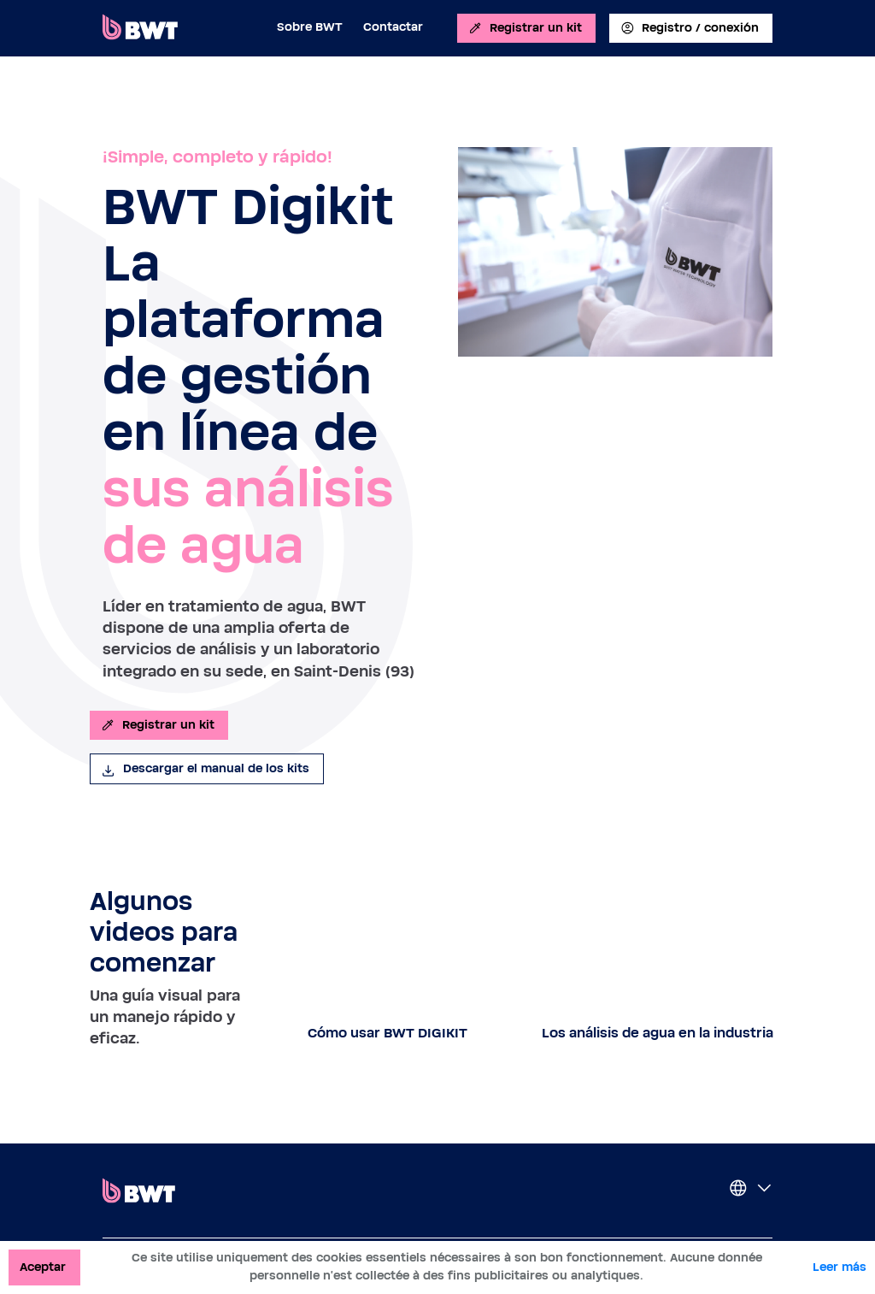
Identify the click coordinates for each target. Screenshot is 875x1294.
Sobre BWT (310, 27)
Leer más (839, 1267)
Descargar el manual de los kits (205, 769)
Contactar (393, 27)
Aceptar (43, 1267)
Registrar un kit (524, 28)
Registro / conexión (689, 28)
